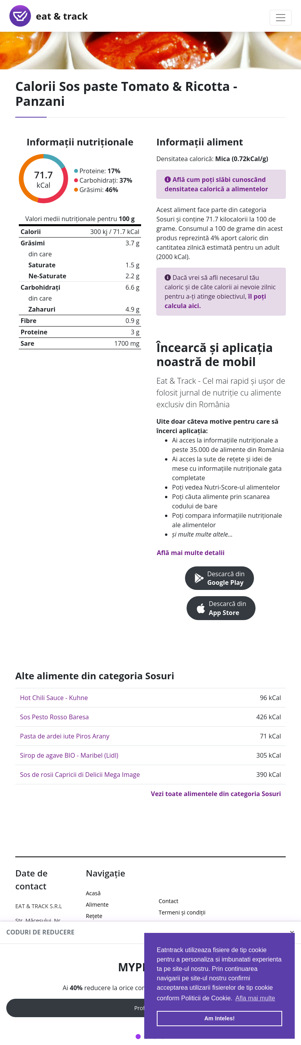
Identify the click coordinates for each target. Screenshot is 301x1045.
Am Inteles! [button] (219, 1018)
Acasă (93, 893)
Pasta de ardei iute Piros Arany (64, 736)
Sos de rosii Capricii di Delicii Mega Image (80, 774)
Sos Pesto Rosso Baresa (54, 717)
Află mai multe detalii (191, 552)
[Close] (292, 932)
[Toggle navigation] (281, 17)
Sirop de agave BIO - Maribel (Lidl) (69, 755)
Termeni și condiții (182, 912)
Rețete (94, 916)
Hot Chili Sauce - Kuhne (54, 697)
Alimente (97, 904)
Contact (168, 901)
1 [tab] (138, 1036)
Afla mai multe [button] (255, 998)
